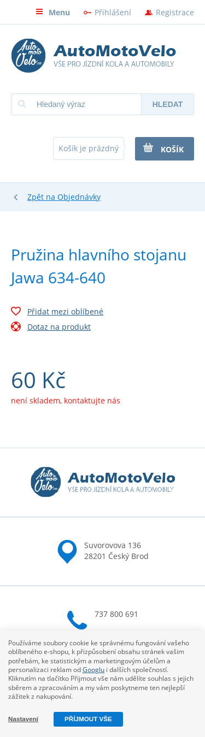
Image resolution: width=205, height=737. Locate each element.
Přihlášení (113, 12)
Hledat (168, 104)
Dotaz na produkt (51, 328)
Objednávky (79, 197)
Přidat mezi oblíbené (57, 312)
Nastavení (23, 718)
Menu (53, 12)
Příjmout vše (88, 718)
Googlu (93, 669)
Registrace (175, 12)
